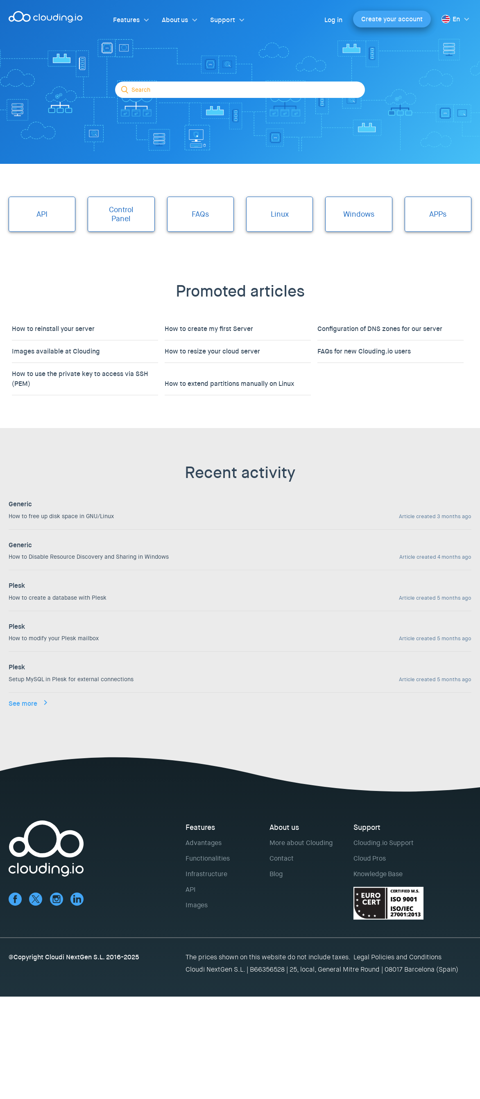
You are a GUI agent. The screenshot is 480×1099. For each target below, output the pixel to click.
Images (197, 905)
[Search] (240, 90)
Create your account (392, 19)
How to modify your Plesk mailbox (54, 638)
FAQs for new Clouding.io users (364, 351)
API (191, 889)
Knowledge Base (378, 874)
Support (222, 20)
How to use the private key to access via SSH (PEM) (80, 378)
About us (175, 20)
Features (126, 20)
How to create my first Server (209, 328)
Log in (333, 20)
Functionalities (208, 858)
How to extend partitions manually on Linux (229, 383)
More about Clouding (301, 842)
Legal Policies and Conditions (397, 957)
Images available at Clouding (56, 351)
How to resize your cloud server (212, 351)
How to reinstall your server (53, 328)
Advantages (204, 842)
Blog (276, 874)
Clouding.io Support (383, 842)
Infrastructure (206, 874)
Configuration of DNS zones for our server (379, 328)
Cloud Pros (369, 858)
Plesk (17, 585)
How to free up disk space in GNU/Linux (61, 516)
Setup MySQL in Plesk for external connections (71, 679)
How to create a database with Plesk (57, 597)
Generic (20, 504)
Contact (281, 858)
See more (23, 703)
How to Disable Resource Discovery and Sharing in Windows (89, 556)
